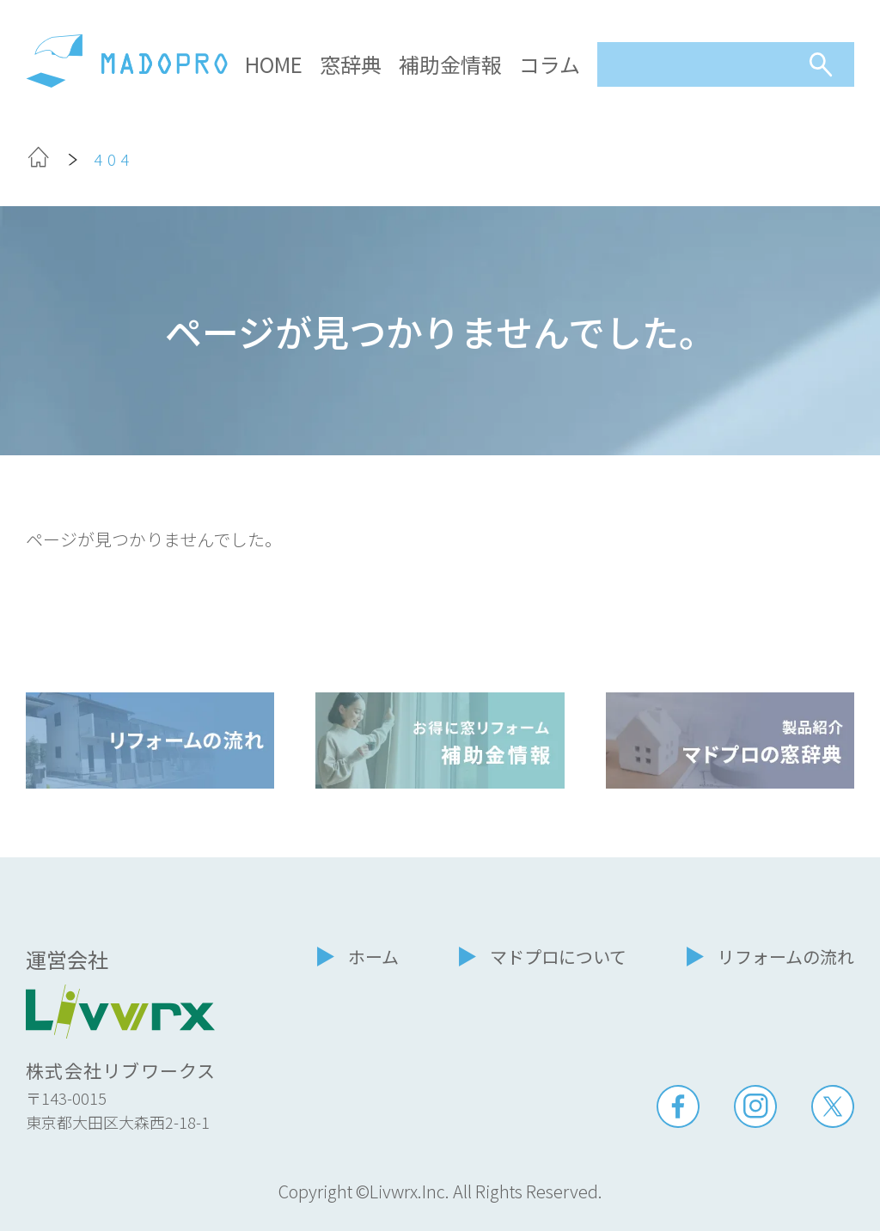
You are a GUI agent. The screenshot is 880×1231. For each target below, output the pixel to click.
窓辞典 (351, 64)
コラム (549, 64)
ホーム (373, 956)
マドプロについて (558, 956)
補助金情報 (450, 64)
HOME (273, 64)
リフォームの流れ (786, 956)
